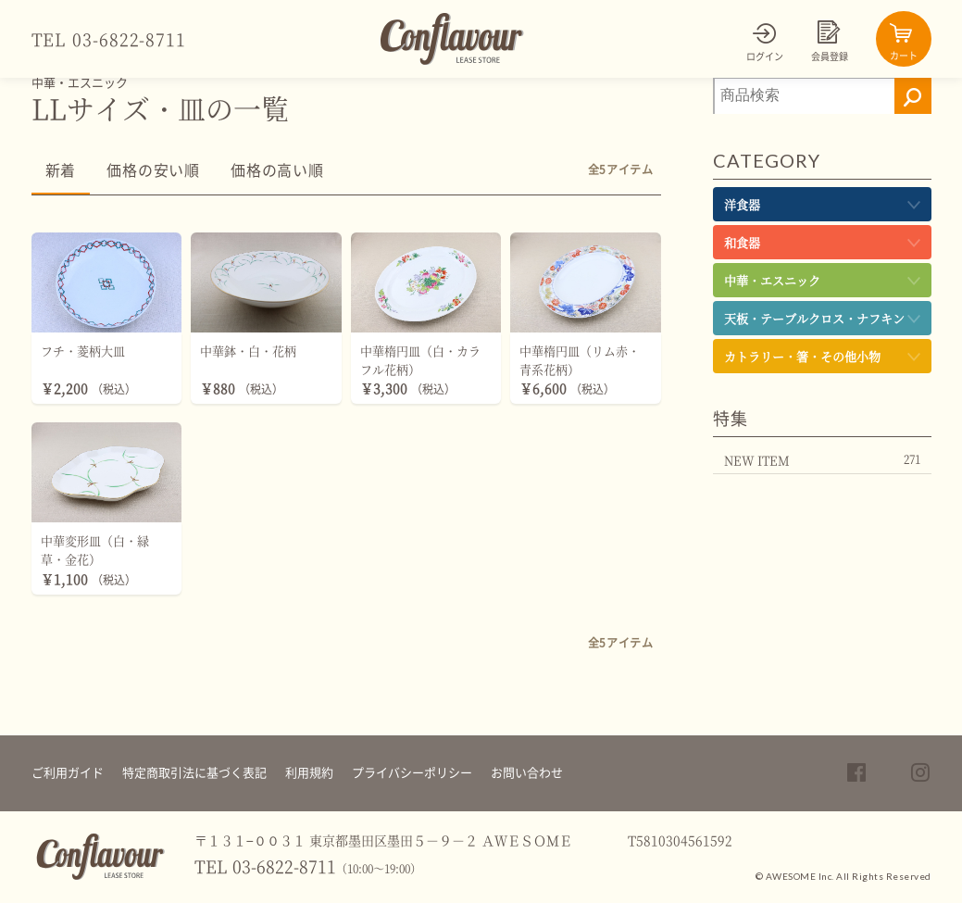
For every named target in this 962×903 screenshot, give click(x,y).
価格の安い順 (153, 170)
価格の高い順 (277, 170)
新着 (61, 170)
